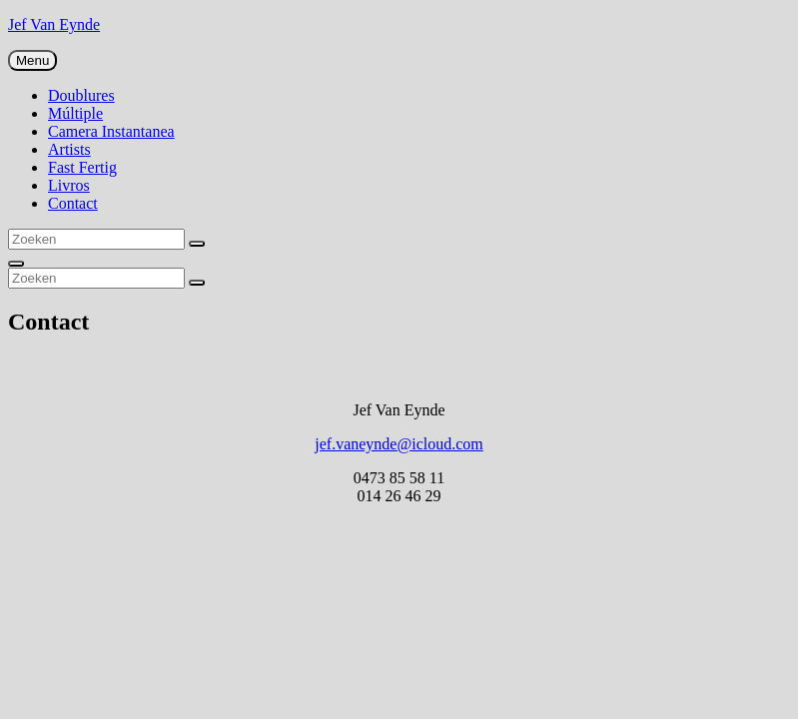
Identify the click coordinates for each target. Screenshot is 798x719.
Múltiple (75, 113)
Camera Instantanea (111, 131)
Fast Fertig (82, 167)
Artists (69, 149)
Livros (69, 185)
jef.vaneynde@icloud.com (398, 443)
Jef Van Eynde (54, 24)
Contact (73, 203)
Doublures (81, 95)
